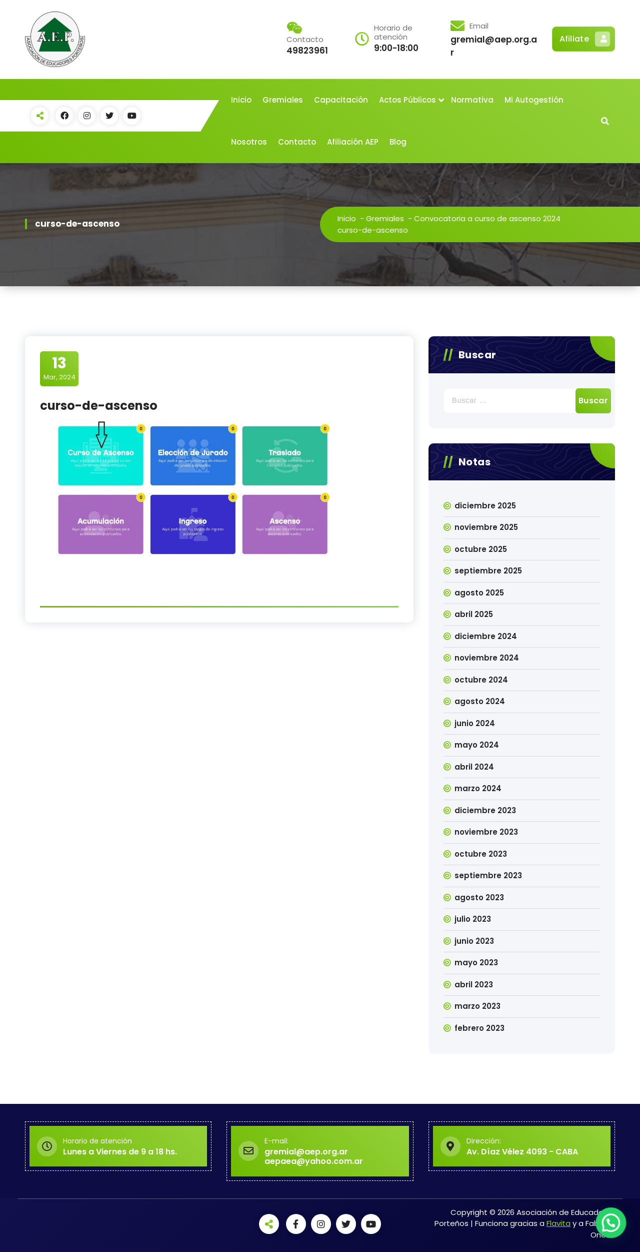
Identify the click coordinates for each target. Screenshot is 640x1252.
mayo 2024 (476, 745)
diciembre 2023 (485, 810)
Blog (398, 142)
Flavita (558, 1223)
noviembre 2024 (486, 658)
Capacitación (341, 100)
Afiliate (585, 39)
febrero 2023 (479, 1028)
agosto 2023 (479, 897)
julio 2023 (472, 919)
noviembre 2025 (486, 527)
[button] (613, 1228)
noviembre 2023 (486, 832)
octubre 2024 (481, 680)
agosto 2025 (479, 592)
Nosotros (249, 142)
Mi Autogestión (534, 100)
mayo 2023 (476, 962)
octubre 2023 (480, 854)
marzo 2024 (478, 788)
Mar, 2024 (60, 368)
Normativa (472, 100)
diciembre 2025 (485, 505)
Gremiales (282, 100)
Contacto (297, 142)
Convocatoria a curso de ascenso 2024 (487, 218)
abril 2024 (474, 767)
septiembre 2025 (488, 570)
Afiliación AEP (352, 142)
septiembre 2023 (488, 875)
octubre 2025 (480, 549)
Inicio (241, 100)
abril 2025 (473, 614)
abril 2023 (473, 984)
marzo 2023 (477, 1006)
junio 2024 (474, 723)
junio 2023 (474, 941)
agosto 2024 (479, 701)
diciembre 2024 (485, 636)
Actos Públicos (407, 100)
